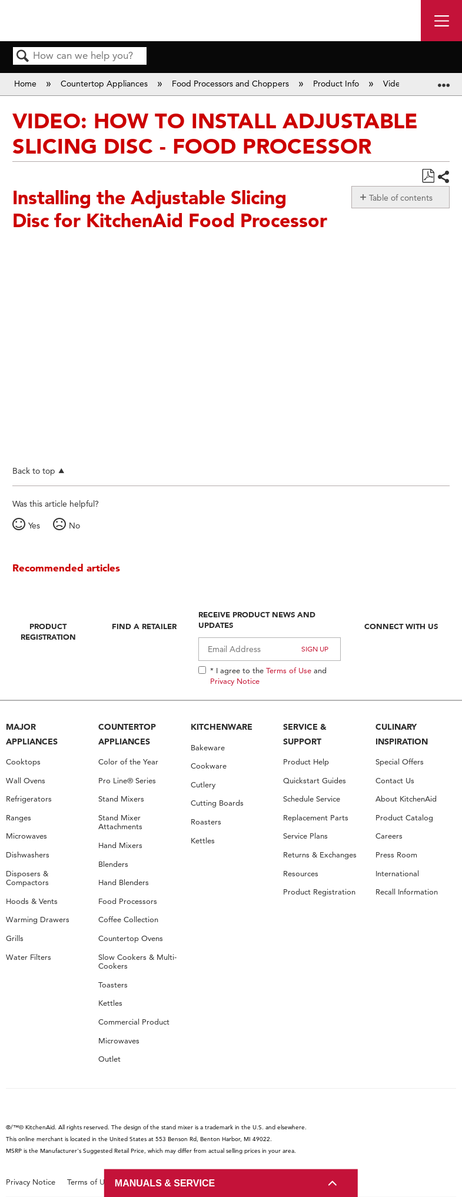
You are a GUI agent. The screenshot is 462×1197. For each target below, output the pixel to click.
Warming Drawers (37, 919)
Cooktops (23, 761)
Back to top (33, 471)
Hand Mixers (120, 845)
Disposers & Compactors (27, 878)
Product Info (337, 83)
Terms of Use (288, 670)
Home (26, 83)
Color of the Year (128, 761)
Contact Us (394, 780)
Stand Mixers (121, 798)
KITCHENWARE (221, 726)
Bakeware (208, 747)
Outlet (109, 1059)
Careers (389, 836)
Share (443, 177)
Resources (300, 873)
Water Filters (28, 957)
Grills (15, 938)
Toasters (113, 984)
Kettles (110, 1003)
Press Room (396, 854)
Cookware (209, 766)
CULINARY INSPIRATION (401, 734)
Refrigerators (29, 798)
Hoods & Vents (32, 901)
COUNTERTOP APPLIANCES (127, 734)
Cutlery (203, 784)
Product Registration (48, 631)
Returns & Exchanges (320, 854)
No (74, 525)
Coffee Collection (128, 919)
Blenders (113, 864)
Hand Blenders (123, 882)
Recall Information (406, 891)
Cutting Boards (217, 803)
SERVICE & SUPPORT (305, 734)
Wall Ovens (25, 780)
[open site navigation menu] (441, 20)
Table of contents (401, 197)
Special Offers (399, 761)
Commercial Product (133, 1022)
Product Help (306, 761)
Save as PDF (427, 176)
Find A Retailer (144, 626)
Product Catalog (404, 817)
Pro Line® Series (127, 780)
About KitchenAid (406, 798)
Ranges (18, 817)
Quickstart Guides (314, 780)
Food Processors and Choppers (231, 83)
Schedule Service (311, 798)
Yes (34, 525)
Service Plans (305, 836)
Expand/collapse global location (443, 80)
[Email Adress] (269, 649)
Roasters (206, 821)
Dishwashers (27, 854)
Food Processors (127, 901)
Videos (397, 83)
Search (23, 57)
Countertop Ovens (130, 938)
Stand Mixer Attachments (120, 822)
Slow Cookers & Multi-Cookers (137, 962)
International (397, 873)
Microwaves (26, 836)
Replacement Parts (315, 817)
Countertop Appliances (105, 83)
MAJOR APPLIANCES (32, 734)
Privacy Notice (235, 681)
